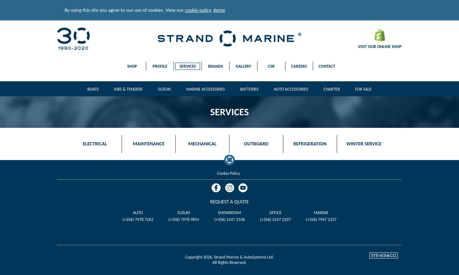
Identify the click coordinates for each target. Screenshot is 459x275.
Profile (160, 66)
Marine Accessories (205, 89)
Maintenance (149, 144)
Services (187, 66)
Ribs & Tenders (128, 89)
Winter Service (364, 144)
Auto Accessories (291, 89)
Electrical (95, 144)
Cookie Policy (228, 173)
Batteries (249, 89)
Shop (132, 66)
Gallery (243, 66)
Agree (219, 10)
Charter (331, 89)
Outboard (256, 144)
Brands (215, 66)
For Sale (363, 89)
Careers (299, 66)
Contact (326, 66)
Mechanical (202, 144)
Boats (93, 89)
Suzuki (164, 89)
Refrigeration (310, 144)
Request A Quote (229, 202)
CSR (271, 66)
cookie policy (198, 10)
